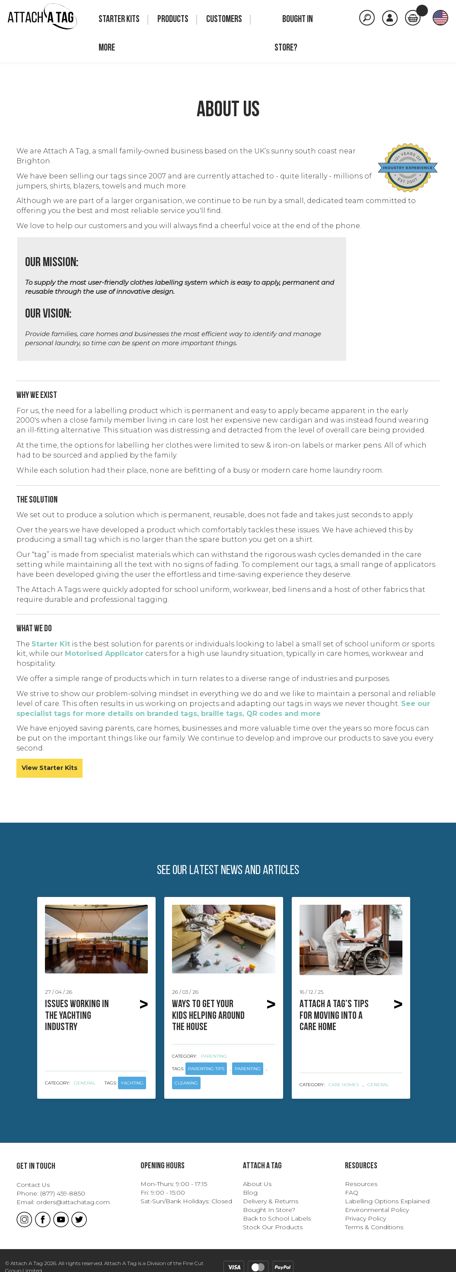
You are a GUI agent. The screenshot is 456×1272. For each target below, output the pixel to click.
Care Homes (343, 1085)
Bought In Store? (269, 1210)
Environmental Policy (377, 1210)
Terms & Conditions (374, 1227)
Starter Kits (119, 20)
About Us (257, 1184)
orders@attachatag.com (73, 1202)
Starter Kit (51, 644)
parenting (248, 1069)
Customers (224, 20)
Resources (361, 1184)
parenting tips (206, 1069)
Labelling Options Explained (387, 1201)
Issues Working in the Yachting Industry (81, 1016)
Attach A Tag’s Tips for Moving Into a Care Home (336, 1016)
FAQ (351, 1192)
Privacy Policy (365, 1218)
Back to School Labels (277, 1218)
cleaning (186, 1083)
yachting (132, 1083)
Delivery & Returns (270, 1201)
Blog (250, 1192)
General (85, 1083)
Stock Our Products (273, 1227)
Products (172, 20)
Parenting (214, 1056)
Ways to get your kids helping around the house (208, 1016)
